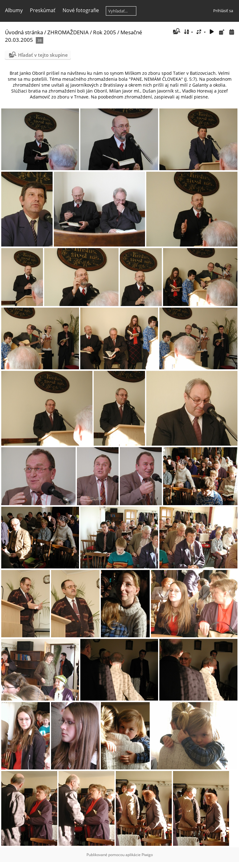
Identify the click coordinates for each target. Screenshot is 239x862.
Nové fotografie (81, 10)
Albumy (14, 10)
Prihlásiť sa (223, 10)
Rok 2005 (104, 32)
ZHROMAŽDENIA (68, 32)
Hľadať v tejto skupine (43, 55)
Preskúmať (42, 10)
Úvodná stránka (24, 32)
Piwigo (147, 854)
